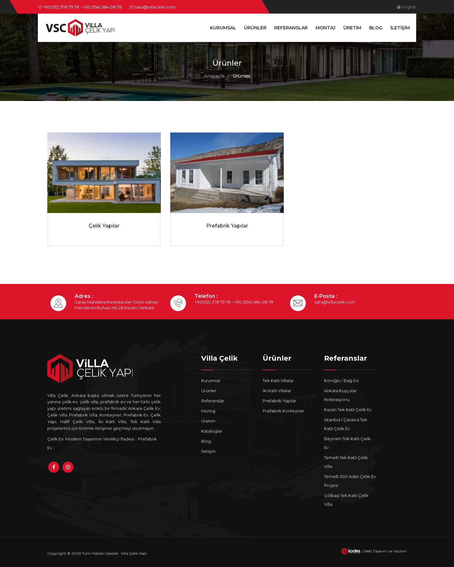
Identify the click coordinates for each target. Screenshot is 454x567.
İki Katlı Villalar (277, 390)
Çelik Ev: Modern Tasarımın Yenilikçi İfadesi (90, 438)
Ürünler (255, 28)
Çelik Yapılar (104, 226)
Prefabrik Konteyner (283, 410)
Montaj (325, 28)
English (406, 6)
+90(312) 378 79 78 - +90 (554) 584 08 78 (80, 6)
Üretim (352, 28)
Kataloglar (211, 431)
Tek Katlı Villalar (278, 380)
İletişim (400, 28)
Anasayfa (214, 76)
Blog (375, 28)
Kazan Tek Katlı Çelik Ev (348, 409)
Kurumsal (223, 28)
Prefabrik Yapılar (227, 226)
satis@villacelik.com (153, 6)
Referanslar (291, 28)
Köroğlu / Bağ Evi (341, 380)
